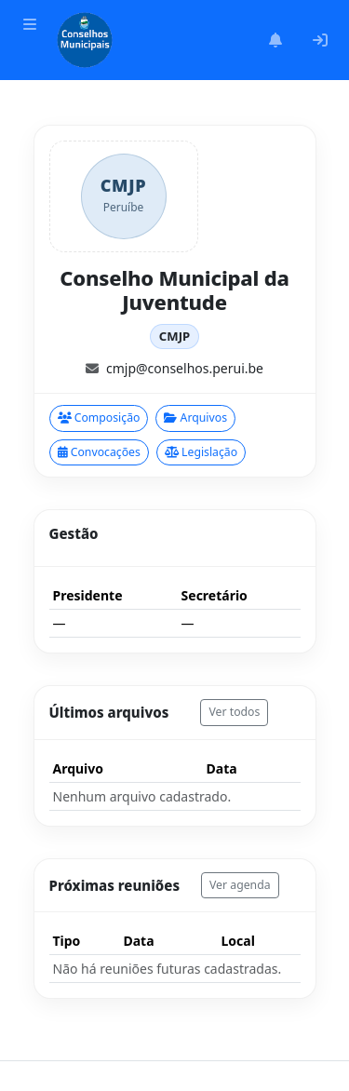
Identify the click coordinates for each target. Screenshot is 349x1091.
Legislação (201, 452)
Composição (99, 417)
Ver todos (234, 712)
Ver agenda (240, 885)
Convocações (99, 452)
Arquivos (195, 417)
